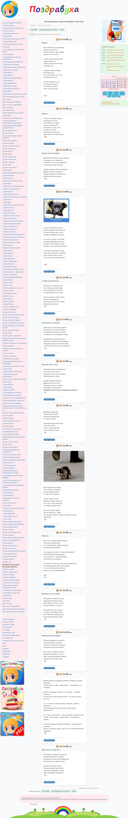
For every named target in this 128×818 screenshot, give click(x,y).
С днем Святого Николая (10, 64)
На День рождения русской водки (13, 508)
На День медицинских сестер (12, 288)
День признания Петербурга (11, 102)
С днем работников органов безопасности (11, 58)
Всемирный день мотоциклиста (12, 28)
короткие (57, 34)
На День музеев (7, 282)
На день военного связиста (11, 146)
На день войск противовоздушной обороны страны (13, 339)
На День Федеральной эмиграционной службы (10, 472)
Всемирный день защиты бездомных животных (11, 565)
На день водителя (8, 535)
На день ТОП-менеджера (10, 317)
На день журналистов (9, 167)
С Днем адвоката (8, 253)
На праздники (7, 627)
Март (109, 96)
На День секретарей (9, 309)
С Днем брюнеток (8, 264)
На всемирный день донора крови (13, 234)
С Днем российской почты (11, 215)
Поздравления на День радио (114, 57)
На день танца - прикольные (11, 335)
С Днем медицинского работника (13, 237)
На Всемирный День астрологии (13, 400)
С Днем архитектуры (9, 218)
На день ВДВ (6, 91)
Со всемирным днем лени (11, 593)
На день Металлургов (9, 556)
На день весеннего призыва (11, 320)
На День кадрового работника (12, 277)
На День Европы (8, 304)
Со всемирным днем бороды (11, 590)
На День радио (7, 299)
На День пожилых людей (10, 580)
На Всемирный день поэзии (11, 395)
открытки (40, 34)
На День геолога (7, 353)
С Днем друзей (7, 250)
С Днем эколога (7, 245)
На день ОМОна (7, 133)
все (32, 34)
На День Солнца (7, 296)
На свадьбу (6, 630)
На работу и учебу (8, 624)
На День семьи (7, 285)
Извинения (6, 654)
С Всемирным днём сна (10, 33)
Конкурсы (5, 648)
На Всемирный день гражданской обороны (13, 438)
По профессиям (7, 638)
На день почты (7, 151)
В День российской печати (11, 457)
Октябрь (122, 92)
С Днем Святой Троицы (10, 240)
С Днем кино (6, 199)
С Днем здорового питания (11, 242)
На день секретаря (8, 162)
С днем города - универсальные (12, 269)
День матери (6, 115)
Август (110, 92)
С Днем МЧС (6, 595)
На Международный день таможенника (10, 451)
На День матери (7, 290)
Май (114, 76)
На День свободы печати (10, 307)
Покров (62, 29)
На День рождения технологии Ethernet (12, 349)
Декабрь (111, 94)
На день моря (6, 170)
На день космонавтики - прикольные (14, 343)
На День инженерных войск (11, 454)
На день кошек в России (10, 442)
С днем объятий (7, 80)
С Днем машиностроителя (11, 189)
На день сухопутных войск (11, 248)
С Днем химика (7, 256)
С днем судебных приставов (11, 521)
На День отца (6, 562)
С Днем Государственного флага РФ (14, 197)
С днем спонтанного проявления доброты (13, 486)
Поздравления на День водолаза (115, 50)
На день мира (6, 165)
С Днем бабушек (8, 384)
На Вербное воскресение (10, 359)
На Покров (6, 601)
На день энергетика (8, 548)
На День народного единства (12, 23)
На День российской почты (11, 540)
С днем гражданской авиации (12, 78)
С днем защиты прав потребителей (14, 379)
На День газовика (8, 569)
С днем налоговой (8, 390)
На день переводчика (9, 159)
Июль (104, 92)
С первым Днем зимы (9, 41)
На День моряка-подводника (11, 403)
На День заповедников (9, 447)
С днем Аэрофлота (8, 468)
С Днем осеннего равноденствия (13, 186)
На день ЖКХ (7, 444)
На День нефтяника (8, 577)
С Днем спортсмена (9, 232)
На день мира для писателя (11, 421)
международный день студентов (48, 29)
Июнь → (117, 89)
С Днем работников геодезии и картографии (12, 362)
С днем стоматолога (9, 503)
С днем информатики (9, 83)
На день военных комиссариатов (13, 315)
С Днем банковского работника (12, 62)
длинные (49, 34)
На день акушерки (8, 574)
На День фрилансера (9, 293)
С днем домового (8, 495)
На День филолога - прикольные (13, 272)
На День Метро (7, 280)
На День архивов (8, 418)
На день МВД (7, 333)
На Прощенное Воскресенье (11, 429)
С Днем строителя (8, 207)
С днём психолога (8, 25)
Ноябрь (105, 94)
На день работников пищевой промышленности (12, 127)
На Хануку (6, 47)
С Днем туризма (7, 178)
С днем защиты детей (9, 266)
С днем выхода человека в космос (13, 366)
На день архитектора (9, 157)
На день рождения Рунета (11, 330)
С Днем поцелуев (8, 175)
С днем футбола (7, 75)
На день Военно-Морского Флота (13, 537)
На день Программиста (10, 546)
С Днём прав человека (9, 86)
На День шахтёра (8, 559)
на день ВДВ (33, 29)
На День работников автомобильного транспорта (11, 122)
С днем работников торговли (12, 392)
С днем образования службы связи (13, 67)
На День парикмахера (9, 572)
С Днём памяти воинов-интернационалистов (10, 586)
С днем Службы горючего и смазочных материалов (11, 481)
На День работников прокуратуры (13, 460)
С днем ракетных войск (10, 70)
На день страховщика (9, 140)
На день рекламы (8, 143)
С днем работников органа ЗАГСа (13, 39)
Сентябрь (115, 92)
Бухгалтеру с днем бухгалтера (12, 181)
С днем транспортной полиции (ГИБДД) (12, 476)
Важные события (8, 622)
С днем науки (6, 505)
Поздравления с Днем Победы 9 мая (115, 67)
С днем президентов (9, 465)
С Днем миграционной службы (12, 221)
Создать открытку (49, 102)
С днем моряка (7, 387)
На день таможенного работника (13, 524)
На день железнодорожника (11, 532)
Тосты (4, 646)
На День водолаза (8, 301)
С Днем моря (6, 183)
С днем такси (6, 382)
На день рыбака (7, 543)
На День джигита (8, 426)
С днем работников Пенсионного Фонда (13, 51)
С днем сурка (6, 519)
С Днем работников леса (10, 194)
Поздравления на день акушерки (115, 55)
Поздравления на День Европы (115, 52)
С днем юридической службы (12, 371)
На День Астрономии (9, 274)
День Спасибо (7, 603)
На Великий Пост (8, 423)
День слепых (6, 99)
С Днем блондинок (8, 258)
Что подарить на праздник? (111, 104)
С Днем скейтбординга (10, 226)
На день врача (7, 154)
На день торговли (8, 529)
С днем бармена (7, 511)
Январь (116, 94)
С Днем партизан (8, 210)
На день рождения (8, 619)
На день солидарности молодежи (13, 323)
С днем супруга (7, 36)
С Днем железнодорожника (11, 224)
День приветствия (8, 110)
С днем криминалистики (10, 434)
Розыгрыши (6, 651)
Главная (32, 25)
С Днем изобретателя (9, 229)
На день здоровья (8, 346)
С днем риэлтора (8, 54)
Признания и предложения (11, 635)
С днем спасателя (8, 462)
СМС (4, 643)
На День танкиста (8, 31)
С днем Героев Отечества (10, 88)
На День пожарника (9, 356)
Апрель (114, 96)
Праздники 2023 (107, 102)
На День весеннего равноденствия (13, 398)
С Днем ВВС (6, 202)
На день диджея (7, 415)
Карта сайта (33, 804)
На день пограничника (9, 527)
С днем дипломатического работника (11, 499)
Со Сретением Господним (11, 582)
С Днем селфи (7, 598)
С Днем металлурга (8, 213)
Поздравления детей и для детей (13, 640)
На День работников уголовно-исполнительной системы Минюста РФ (14, 408)
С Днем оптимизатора (9, 261)
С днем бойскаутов (8, 513)
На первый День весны (10, 431)
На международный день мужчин (13, 97)
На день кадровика (8, 148)
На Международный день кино (12, 44)
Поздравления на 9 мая (113, 64)
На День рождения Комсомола (12, 118)
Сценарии (5, 657)
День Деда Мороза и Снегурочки (13, 611)
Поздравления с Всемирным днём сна (116, 60)
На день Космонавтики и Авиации (13, 551)
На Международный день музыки (13, 173)
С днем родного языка (9, 554)
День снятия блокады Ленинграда (13, 609)
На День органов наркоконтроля (13, 413)
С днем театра (7, 369)
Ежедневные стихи (8, 632)
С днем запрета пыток (9, 516)
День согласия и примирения (12, 105)
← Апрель (111, 89)
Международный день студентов (13, 113)
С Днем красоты (7, 191)
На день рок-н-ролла (9, 312)
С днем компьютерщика (10, 490)
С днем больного (8, 492)
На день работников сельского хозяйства (12, 137)
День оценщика (7, 107)
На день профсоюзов (9, 130)
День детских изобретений (11, 606)
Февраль (122, 94)
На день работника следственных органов (13, 326)
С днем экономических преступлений (10, 375)
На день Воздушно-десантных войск (14, 94)
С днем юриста (7, 72)
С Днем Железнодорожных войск (13, 205)
